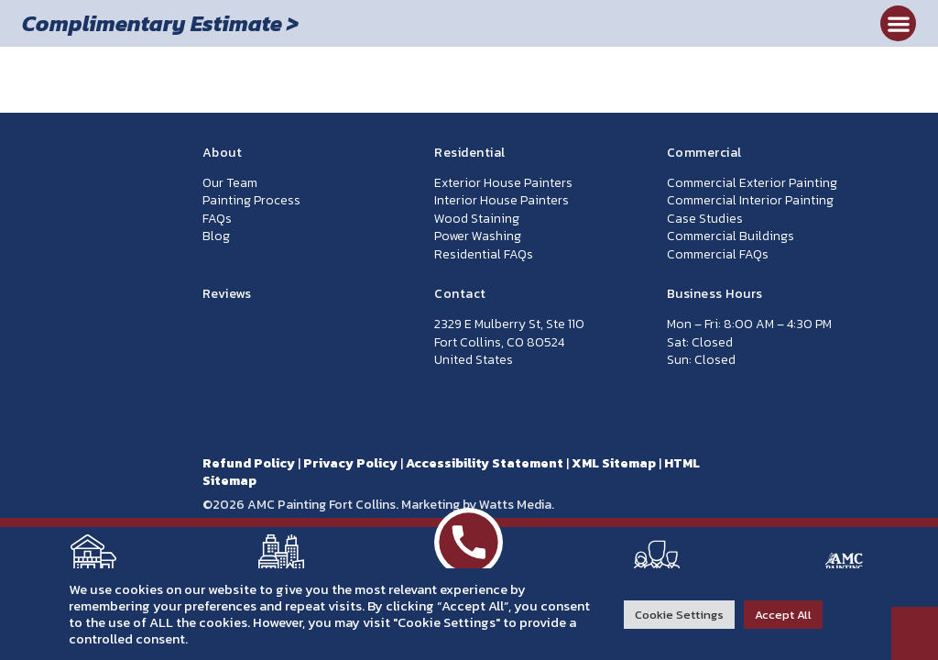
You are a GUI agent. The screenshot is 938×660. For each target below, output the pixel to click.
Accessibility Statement (484, 463)
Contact (460, 293)
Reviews (227, 293)
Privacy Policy (350, 463)
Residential (470, 152)
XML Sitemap (614, 463)
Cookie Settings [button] (679, 614)
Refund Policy (248, 463)
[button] (898, 23)
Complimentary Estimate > (160, 23)
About (222, 152)
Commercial (704, 152)
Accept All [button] (783, 614)
